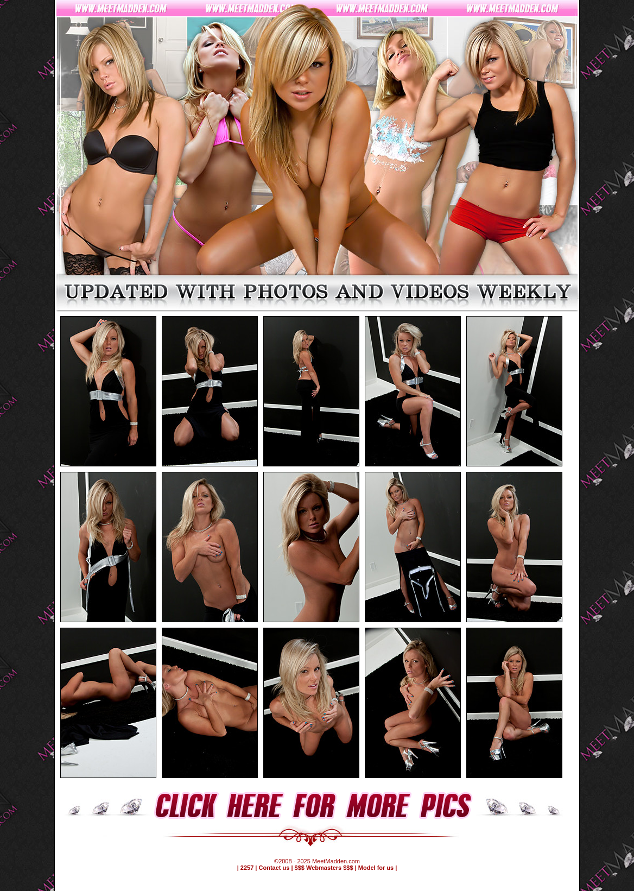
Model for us (376, 867)
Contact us (274, 867)
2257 (246, 867)
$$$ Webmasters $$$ (324, 867)
